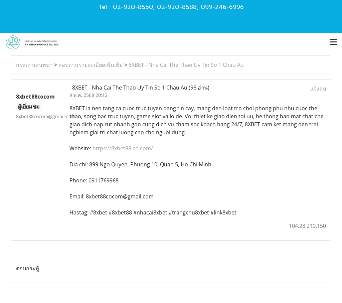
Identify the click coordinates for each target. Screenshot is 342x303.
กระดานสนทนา (34, 64)
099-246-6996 (222, 7)
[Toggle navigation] (333, 42)
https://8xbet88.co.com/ (123, 148)
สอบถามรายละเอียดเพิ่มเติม (90, 64)
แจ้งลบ (318, 88)
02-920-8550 (133, 7)
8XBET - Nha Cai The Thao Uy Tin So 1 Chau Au (186, 64)
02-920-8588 (177, 7)
